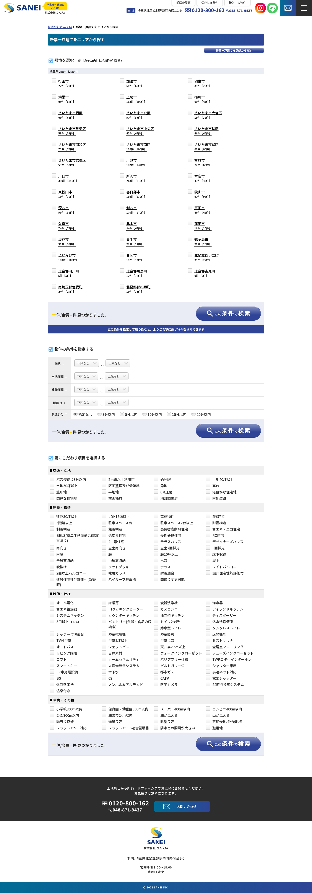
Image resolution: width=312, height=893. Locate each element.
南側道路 (216, 498)
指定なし (82, 414)
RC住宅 (215, 535)
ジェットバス (115, 646)
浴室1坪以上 (115, 640)
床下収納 (216, 554)
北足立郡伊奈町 (206, 257)
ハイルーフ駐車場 (119, 579)
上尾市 (136, 99)
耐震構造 (216, 522)
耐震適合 (164, 573)
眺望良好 (164, 721)
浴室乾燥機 (114, 634)
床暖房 (110, 602)
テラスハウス (167, 541)
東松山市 (67, 194)
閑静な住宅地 (63, 498)
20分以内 (201, 414)
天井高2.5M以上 (169, 646)
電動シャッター (221, 678)
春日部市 (136, 194)
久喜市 (67, 225)
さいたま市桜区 (206, 130)
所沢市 (136, 178)
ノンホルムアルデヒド (122, 684)
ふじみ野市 (68, 257)
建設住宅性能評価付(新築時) (73, 582)
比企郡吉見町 (204, 273)
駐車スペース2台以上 (173, 522)
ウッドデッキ (115, 566)
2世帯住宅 (113, 541)
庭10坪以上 (166, 554)
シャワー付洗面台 (67, 634)
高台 (212, 485)
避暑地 (214, 727)
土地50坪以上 (64, 485)
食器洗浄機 (166, 602)
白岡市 (135, 257)
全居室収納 (62, 560)
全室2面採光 (167, 547)
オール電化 (62, 602)
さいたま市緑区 (206, 146)
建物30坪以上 (64, 516)
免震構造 (112, 529)
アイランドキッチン (224, 609)
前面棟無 (112, 498)
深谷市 (67, 209)
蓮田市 (203, 225)
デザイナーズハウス (224, 541)
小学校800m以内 (66, 709)
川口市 (68, 178)
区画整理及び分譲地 (121, 485)
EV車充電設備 (64, 671)
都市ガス (164, 671)
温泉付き (60, 690)
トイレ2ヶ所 (167, 621)
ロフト (58, 659)
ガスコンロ (166, 609)
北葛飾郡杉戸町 (138, 289)
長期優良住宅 (167, 535)
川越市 (136, 162)
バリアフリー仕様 (171, 659)
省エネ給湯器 (63, 609)
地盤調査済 (166, 498)
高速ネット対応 (221, 671)
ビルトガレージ (169, 665)
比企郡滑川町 (68, 273)
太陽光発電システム (121, 665)
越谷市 (136, 209)
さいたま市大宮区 (208, 114)
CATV (161, 678)
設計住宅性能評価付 (225, 573)
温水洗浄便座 (219, 621)
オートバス (62, 646)
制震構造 (60, 529)
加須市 (135, 83)
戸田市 (203, 209)
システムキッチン (67, 615)
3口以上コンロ (64, 621)
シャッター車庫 (221, 665)
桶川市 (203, 99)
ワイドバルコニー (223, 566)
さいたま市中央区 (140, 130)
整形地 (58, 492)
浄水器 (214, 602)
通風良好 (112, 721)
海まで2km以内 (117, 715)
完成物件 (164, 516)
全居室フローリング (225, 646)
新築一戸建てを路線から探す (234, 50)
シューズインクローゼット (230, 653)
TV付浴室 (60, 640)
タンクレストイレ (223, 627)
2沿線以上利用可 (118, 479)
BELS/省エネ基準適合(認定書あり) (74, 538)
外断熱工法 (62, 684)
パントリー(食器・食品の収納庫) (126, 624)
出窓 (160, 560)
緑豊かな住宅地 (221, 492)
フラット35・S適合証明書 (125, 727)
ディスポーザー (221, 615)
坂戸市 (67, 241)
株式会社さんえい (60, 27)
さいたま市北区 (138, 114)
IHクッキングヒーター (122, 609)
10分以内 (152, 414)
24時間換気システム (225, 684)
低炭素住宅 (114, 535)
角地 (160, 485)
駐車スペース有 (117, 522)
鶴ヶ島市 (203, 241)
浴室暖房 (164, 634)
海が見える (166, 715)
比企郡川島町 (136, 273)
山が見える (218, 715)
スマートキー (63, 665)
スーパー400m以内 (172, 709)
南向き (58, 547)
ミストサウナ (219, 640)
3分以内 (106, 414)
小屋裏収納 (114, 560)
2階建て (215, 516)
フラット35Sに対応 (68, 727)
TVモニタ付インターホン (229, 659)
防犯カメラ (166, 684)
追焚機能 (216, 634)
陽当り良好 (62, 721)
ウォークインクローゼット (178, 653)
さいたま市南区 (138, 146)
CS (107, 678)
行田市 (67, 83)
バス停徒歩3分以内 (68, 479)
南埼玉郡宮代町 (70, 289)
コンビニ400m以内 (224, 709)
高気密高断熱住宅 (171, 529)
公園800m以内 (64, 715)
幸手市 (135, 241)
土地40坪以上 (220, 479)
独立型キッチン (169, 615)
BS (55, 678)
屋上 (212, 560)
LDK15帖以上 (116, 516)
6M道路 (163, 492)
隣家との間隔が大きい (174, 727)
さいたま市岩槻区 (72, 162)
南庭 (56, 554)
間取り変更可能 (169, 579)
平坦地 (110, 492)
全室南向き (114, 547)
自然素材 (112, 653)
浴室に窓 (164, 640)
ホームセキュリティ (120, 659)
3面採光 (215, 547)
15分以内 (176, 414)
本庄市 (203, 178)
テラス (162, 566)
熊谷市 (203, 162)
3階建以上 (61, 522)
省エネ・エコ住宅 (223, 529)
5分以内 (128, 414)
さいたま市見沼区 (72, 130)
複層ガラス (114, 573)
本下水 (110, 671)
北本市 (135, 225)
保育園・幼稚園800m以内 (125, 709)
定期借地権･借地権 (224, 721)
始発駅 (162, 479)
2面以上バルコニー (68, 573)
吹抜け (58, 566)
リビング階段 (63, 653)
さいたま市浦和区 (72, 146)
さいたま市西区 (70, 114)
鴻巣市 (67, 99)
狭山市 (203, 194)
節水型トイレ (167, 627)
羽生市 (203, 83)
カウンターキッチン (121, 615)
